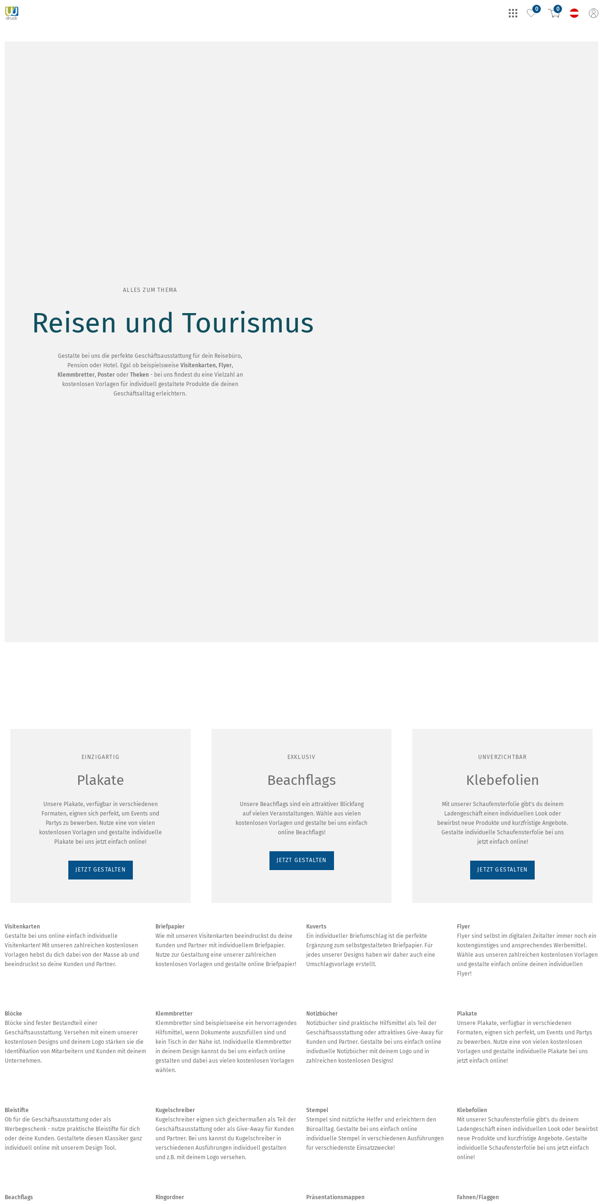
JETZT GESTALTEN (36, 156)
